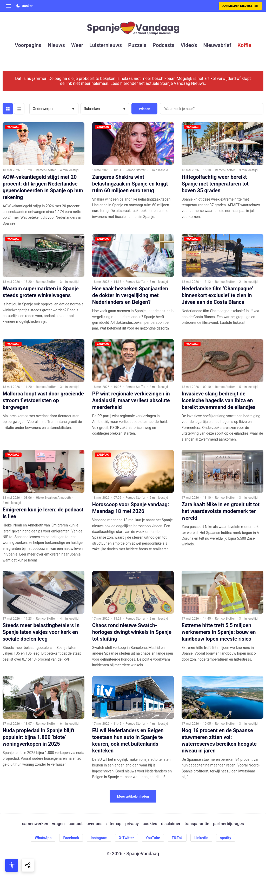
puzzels (137, 45)
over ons (94, 823)
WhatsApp (43, 838)
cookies (150, 823)
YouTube (153, 838)
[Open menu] (8, 6)
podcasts (164, 45)
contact (76, 823)
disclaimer (171, 823)
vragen (58, 823)
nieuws (56, 45)
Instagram (99, 838)
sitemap (114, 823)
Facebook (71, 838)
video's (189, 45)
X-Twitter (126, 838)
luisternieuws (105, 45)
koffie (244, 45)
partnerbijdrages (228, 823)
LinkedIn (201, 838)
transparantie (196, 823)
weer (77, 45)
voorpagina (28, 45)
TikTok (177, 838)
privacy (132, 823)
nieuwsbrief (217, 45)
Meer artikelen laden (133, 796)
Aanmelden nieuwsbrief (240, 6)
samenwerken (35, 823)
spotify (225, 838)
